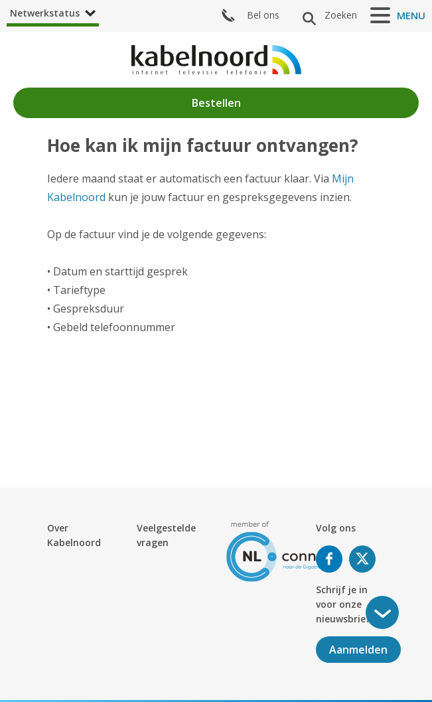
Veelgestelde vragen (166, 535)
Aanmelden (358, 649)
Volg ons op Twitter (362, 559)
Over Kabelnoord (74, 535)
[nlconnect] (283, 550)
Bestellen (216, 103)
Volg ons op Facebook (329, 559)
